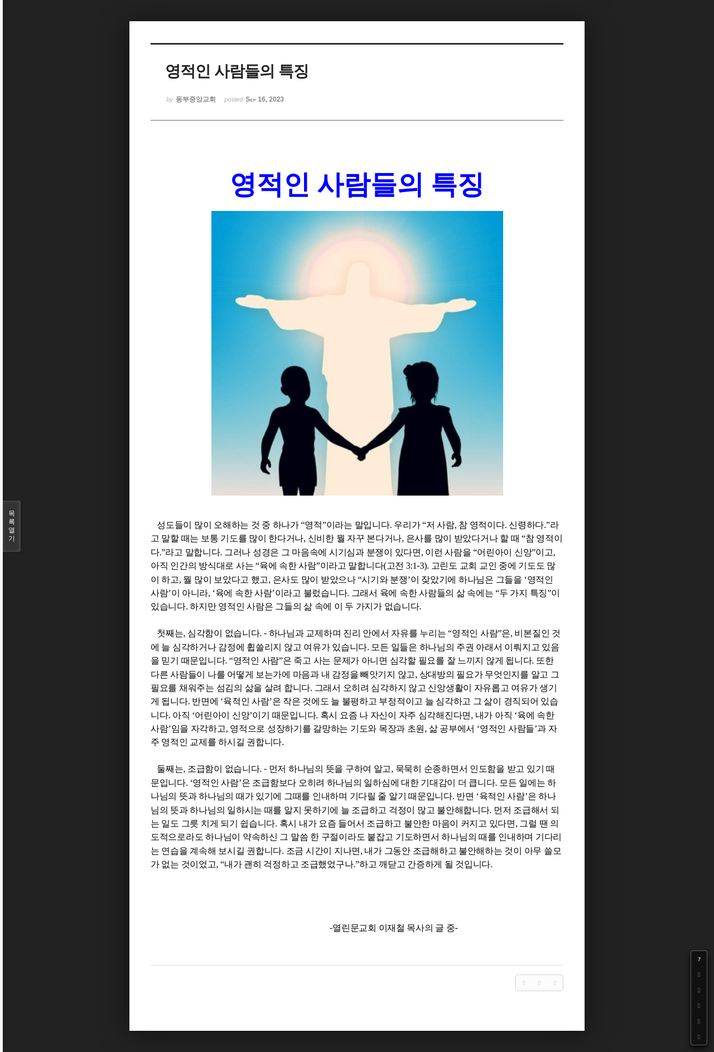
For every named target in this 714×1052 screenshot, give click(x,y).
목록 (11, 526)
